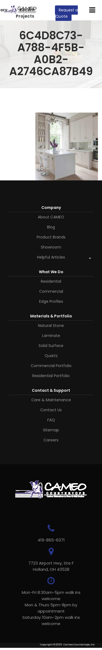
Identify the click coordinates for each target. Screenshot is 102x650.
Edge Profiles (51, 301)
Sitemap (51, 430)
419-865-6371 (51, 540)
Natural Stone (51, 325)
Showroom (51, 247)
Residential (51, 281)
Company (51, 207)
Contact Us (51, 410)
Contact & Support (51, 390)
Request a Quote (66, 13)
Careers (51, 440)
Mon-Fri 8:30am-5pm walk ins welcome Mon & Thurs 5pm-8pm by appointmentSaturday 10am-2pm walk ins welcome (51, 608)
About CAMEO (51, 217)
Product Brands (51, 237)
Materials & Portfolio (51, 316)
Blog (51, 227)
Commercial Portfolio (51, 365)
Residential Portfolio (51, 375)
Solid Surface (51, 345)
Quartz (51, 355)
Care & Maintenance (51, 400)
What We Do (51, 272)
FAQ (51, 420)
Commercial (51, 291)
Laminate (51, 335)
